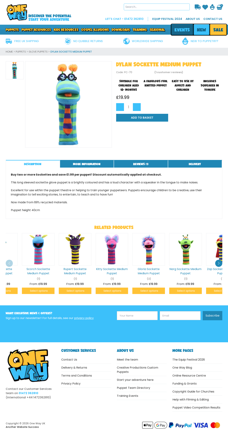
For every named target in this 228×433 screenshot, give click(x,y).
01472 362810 (28, 393)
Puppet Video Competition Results (196, 407)
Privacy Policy (71, 384)
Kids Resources (66, 30)
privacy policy (84, 318)
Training (140, 30)
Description (32, 164)
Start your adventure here (135, 380)
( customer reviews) (168, 72)
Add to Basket (142, 118)
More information (86, 164)
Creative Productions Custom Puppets (137, 370)
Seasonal (157, 30)
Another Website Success (22, 427)
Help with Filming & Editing (190, 399)
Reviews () (141, 164)
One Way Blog (182, 368)
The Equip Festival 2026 (188, 360)
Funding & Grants (184, 384)
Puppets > (22, 51)
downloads (121, 30)
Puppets (12, 30)
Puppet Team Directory (133, 388)
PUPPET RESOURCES (36, 30)
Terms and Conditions (76, 376)
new (201, 29)
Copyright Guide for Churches (193, 392)
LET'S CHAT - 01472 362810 (124, 19)
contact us (212, 19)
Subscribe (212, 316)
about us (193, 19)
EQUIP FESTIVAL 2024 (167, 19)
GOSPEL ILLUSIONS (95, 30)
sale (218, 29)
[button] (218, 263)
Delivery (195, 164)
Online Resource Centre (189, 376)
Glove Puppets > (39, 51)
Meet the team (127, 360)
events (182, 29)
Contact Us (69, 360)
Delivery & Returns (74, 368)
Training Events (127, 396)
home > (11, 51)
